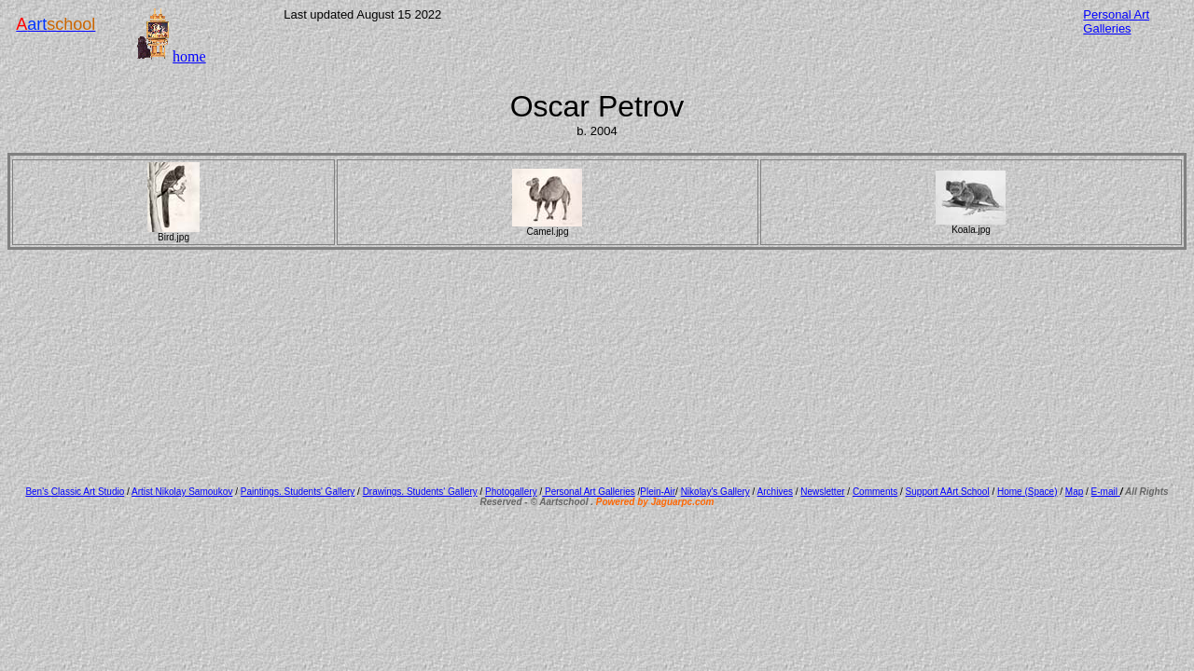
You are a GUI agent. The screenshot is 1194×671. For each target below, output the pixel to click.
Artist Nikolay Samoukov (182, 491)
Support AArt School (948, 491)
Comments (875, 491)
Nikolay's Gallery (715, 491)
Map (1074, 491)
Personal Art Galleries (588, 491)
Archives (775, 491)
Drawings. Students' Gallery (420, 491)
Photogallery (511, 491)
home (189, 56)
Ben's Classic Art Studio (74, 491)
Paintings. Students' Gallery (298, 491)
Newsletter (822, 491)
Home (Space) (1027, 491)
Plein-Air (657, 491)
